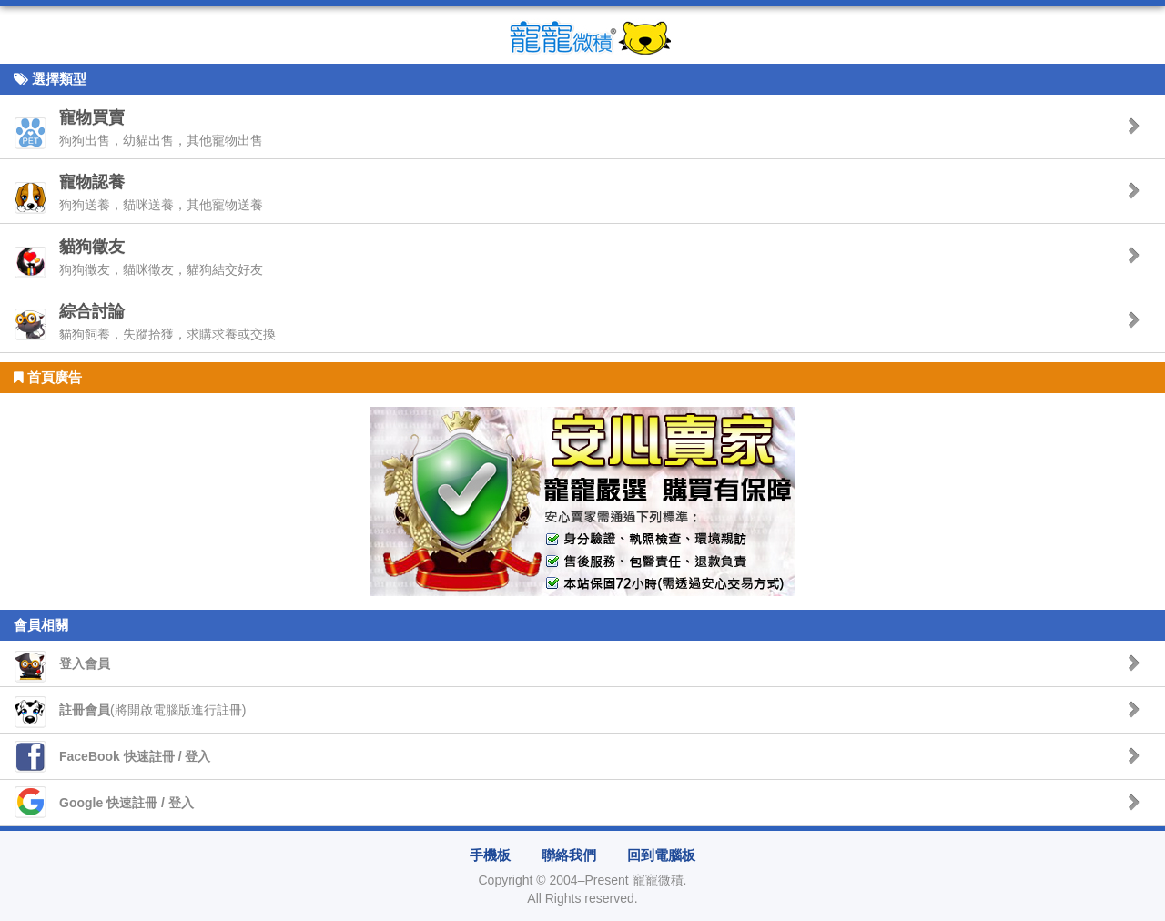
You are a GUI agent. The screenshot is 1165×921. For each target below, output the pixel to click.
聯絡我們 (569, 855)
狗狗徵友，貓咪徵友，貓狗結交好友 (161, 257)
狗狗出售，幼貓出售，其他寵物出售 (161, 127)
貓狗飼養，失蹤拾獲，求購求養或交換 (167, 321)
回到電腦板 (661, 855)
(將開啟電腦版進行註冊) (152, 710)
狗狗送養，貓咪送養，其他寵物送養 (161, 192)
